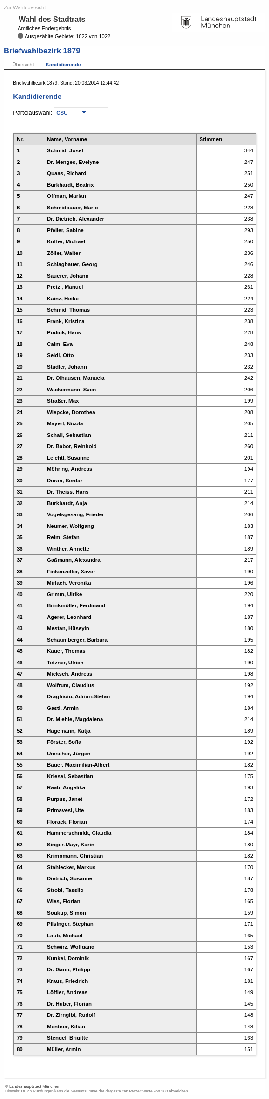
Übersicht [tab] (23, 64)
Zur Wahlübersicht (25, 7)
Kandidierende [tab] (63, 64)
